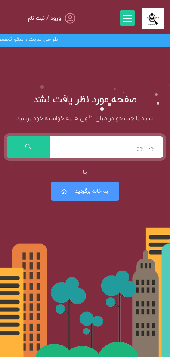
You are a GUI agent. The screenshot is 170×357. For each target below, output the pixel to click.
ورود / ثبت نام (44, 18)
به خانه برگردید (84, 191)
